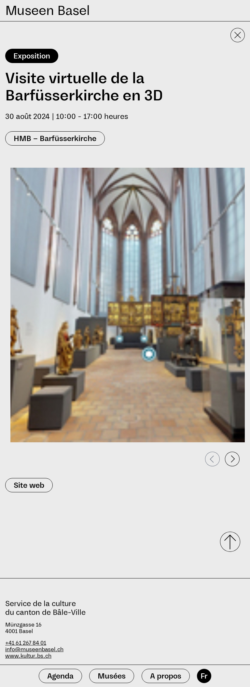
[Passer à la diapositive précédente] (212, 459)
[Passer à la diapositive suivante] (232, 459)
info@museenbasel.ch (34, 649)
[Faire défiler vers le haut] (228, 542)
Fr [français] (204, 676)
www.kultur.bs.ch (28, 656)
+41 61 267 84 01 (25, 643)
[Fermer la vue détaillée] (237, 35)
